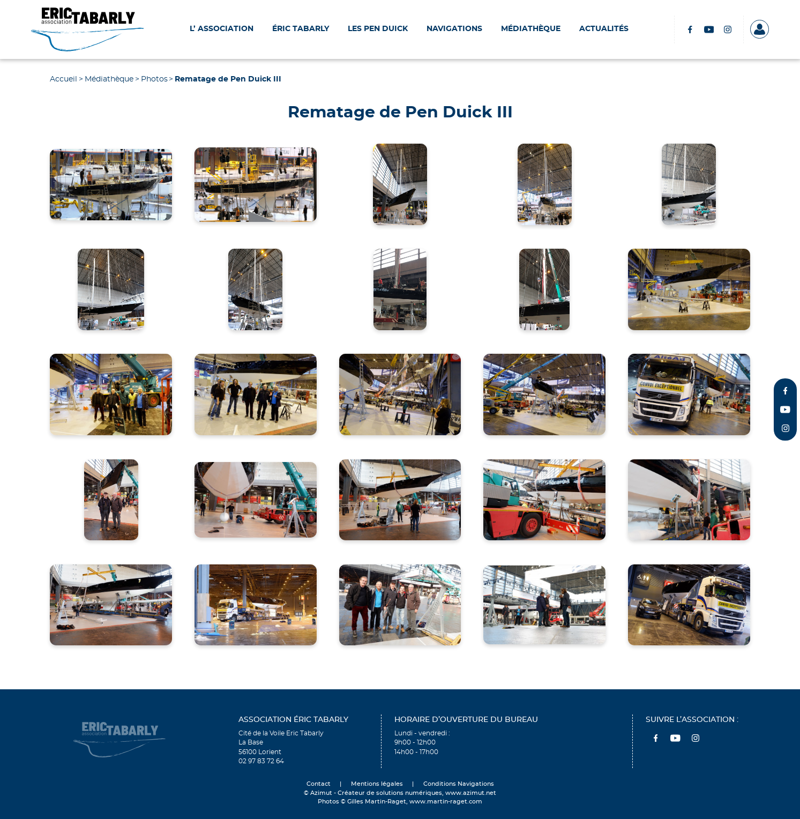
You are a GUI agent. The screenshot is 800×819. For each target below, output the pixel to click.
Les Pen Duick (378, 29)
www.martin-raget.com (445, 802)
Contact (318, 784)
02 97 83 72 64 (261, 761)
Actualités (604, 29)
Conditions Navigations (458, 784)
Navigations (454, 29)
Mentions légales (377, 784)
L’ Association (221, 29)
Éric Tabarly (300, 29)
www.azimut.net (470, 793)
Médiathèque (530, 29)
